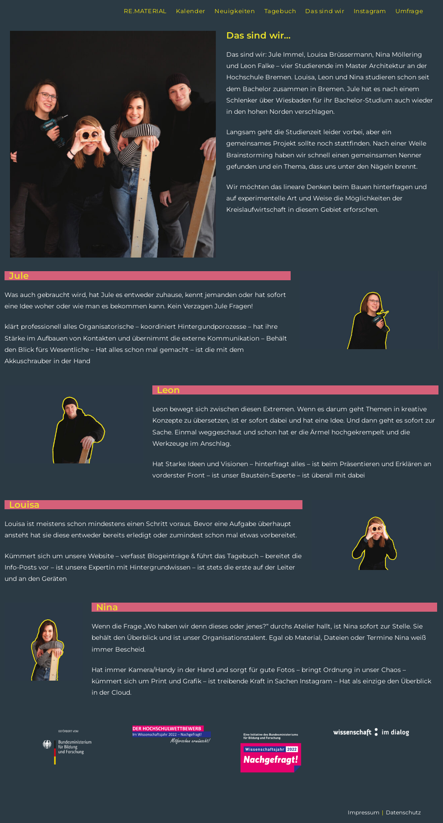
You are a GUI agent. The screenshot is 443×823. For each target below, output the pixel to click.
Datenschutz (403, 812)
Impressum (364, 812)
